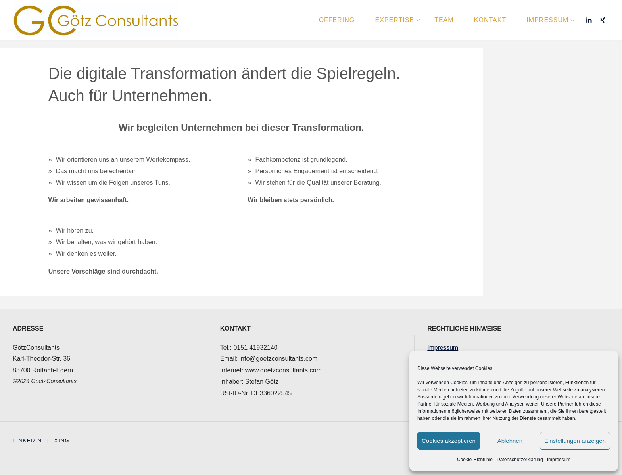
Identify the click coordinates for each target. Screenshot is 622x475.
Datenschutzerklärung (520, 459)
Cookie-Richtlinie (475, 459)
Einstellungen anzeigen (575, 440)
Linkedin (27, 440)
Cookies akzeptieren (449, 440)
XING (62, 440)
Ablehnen (509, 440)
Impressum (558, 459)
